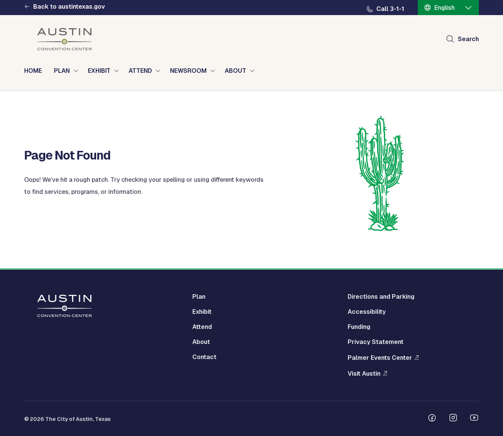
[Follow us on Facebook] (432, 418)
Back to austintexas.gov (69, 7)
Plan (198, 297)
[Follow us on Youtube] (474, 418)
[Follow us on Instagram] (453, 418)
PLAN (62, 71)
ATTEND (140, 71)
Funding (359, 327)
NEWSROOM (188, 71)
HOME (33, 71)
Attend (202, 327)
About (201, 342)
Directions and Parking (381, 297)
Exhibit (202, 312)
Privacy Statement (375, 342)
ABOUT (235, 71)
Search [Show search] (468, 39)
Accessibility (367, 312)
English (444, 8)
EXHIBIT (99, 71)
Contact (204, 357)
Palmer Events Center (380, 358)
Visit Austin (364, 374)
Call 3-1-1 (390, 9)
